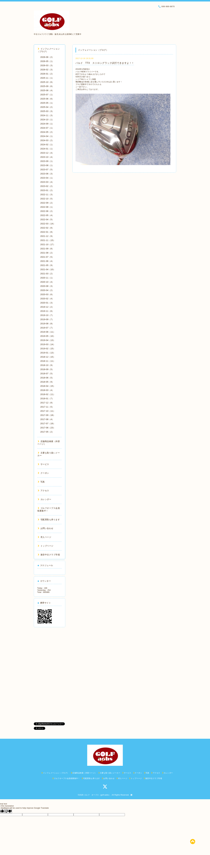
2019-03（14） (47, 344)
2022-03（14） (47, 223)
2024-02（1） (47, 144)
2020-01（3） (47, 303)
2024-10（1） (47, 119)
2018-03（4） (47, 390)
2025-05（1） (47, 103)
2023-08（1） (47, 165)
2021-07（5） (47, 257)
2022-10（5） (47, 198)
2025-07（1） (47, 94)
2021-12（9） (47, 236)
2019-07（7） (47, 328)
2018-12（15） (47, 357)
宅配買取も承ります (49, 519)
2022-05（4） (47, 215)
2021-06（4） (47, 261)
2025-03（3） (47, 111)
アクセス (43, 490)
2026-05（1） (47, 61)
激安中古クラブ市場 (49, 554)
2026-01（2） (47, 74)
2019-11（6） (47, 311)
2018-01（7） (47, 398)
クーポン (43, 473)
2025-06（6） (47, 99)
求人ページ (44, 537)
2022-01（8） (47, 232)
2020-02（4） (47, 298)
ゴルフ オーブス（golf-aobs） (97, 795)
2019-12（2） (47, 307)
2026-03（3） (47, 65)
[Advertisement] (49, 674)
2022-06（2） (47, 211)
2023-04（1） (47, 178)
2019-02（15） (47, 348)
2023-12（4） (47, 153)
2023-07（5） (47, 169)
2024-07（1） (47, 128)
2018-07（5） (47, 373)
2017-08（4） (47, 419)
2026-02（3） (47, 69)
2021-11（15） (47, 240)
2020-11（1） (47, 278)
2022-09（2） (47, 203)
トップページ (45, 546)
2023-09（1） (47, 161)
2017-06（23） (47, 427)
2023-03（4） (47, 182)
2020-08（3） (47, 286)
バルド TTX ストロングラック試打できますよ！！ (104, 63)
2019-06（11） (47, 332)
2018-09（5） (47, 369)
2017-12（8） (47, 402)
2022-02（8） (47, 228)
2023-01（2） (47, 190)
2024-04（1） (47, 136)
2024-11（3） (47, 115)
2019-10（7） (47, 315)
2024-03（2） (47, 140)
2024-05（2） (47, 132)
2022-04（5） (47, 219)
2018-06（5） (47, 377)
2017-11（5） (47, 407)
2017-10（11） (47, 411)
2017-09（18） (47, 415)
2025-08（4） (47, 90)
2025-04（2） (47, 107)
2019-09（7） (47, 319)
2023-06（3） (47, 173)
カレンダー (44, 499)
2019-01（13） (47, 353)
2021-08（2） (47, 253)
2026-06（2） (47, 57)
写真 (41, 482)
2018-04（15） (47, 386)
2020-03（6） (47, 294)
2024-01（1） (47, 149)
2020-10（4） (47, 282)
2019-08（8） (47, 323)
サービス (43, 464)
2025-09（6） (47, 86)
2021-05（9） (47, 265)
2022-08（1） (47, 207)
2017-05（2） (47, 432)
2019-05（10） (47, 336)
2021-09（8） (47, 248)
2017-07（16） (47, 423)
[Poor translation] (8, 811)
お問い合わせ (45, 528)
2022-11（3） (47, 194)
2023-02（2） (47, 186)
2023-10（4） (47, 157)
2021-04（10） (47, 269)
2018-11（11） (47, 361)
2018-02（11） (47, 394)
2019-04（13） (47, 340)
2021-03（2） (47, 273)
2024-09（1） (47, 124)
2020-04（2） (47, 290)
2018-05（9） (47, 382)
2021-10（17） (47, 244)
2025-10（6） (47, 82)
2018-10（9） (47, 365)
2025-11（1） (47, 78)
